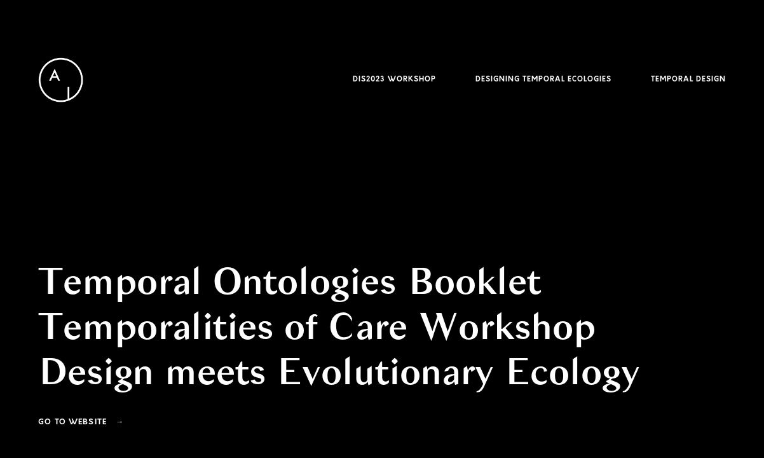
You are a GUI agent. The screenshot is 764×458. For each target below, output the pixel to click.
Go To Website (72, 422)
